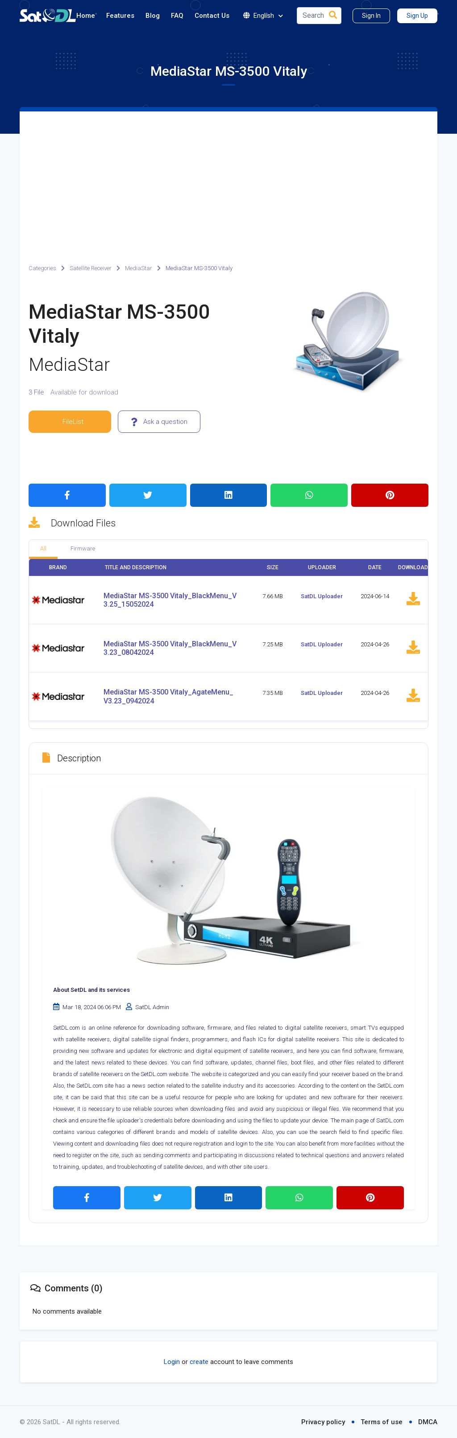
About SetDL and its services (91, 989)
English (263, 16)
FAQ (177, 16)
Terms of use (382, 1422)
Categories (42, 268)
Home (85, 16)
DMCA (427, 1422)
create (199, 1362)
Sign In (371, 15)
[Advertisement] (228, 178)
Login (172, 1362)
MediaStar (138, 268)
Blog (152, 16)
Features (120, 16)
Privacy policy (323, 1422)
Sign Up (417, 15)
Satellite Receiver (91, 268)
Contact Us (212, 16)
